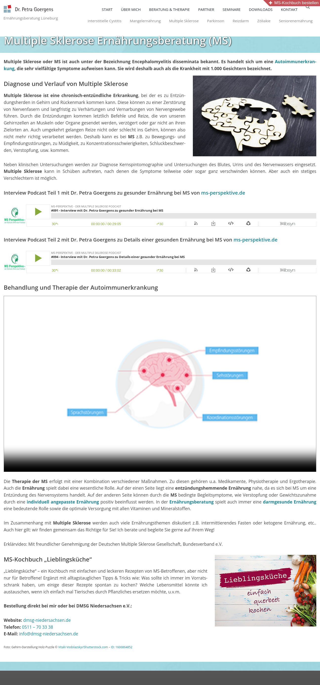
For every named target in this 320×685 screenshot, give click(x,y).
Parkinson (206, 20)
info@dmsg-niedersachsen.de (48, 635)
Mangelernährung (135, 20)
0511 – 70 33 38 (37, 628)
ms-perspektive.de (223, 193)
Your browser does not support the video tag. (160, 385)
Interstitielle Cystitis (95, 20)
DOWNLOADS (267, 9)
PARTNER (212, 9)
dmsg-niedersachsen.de (47, 621)
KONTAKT (295, 9)
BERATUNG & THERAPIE (175, 9)
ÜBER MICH (137, 9)
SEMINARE (237, 9)
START (113, 9)
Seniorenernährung (286, 20)
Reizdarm (231, 20)
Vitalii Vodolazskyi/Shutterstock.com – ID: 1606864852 (95, 648)
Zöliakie (254, 20)
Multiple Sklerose (175, 20)
